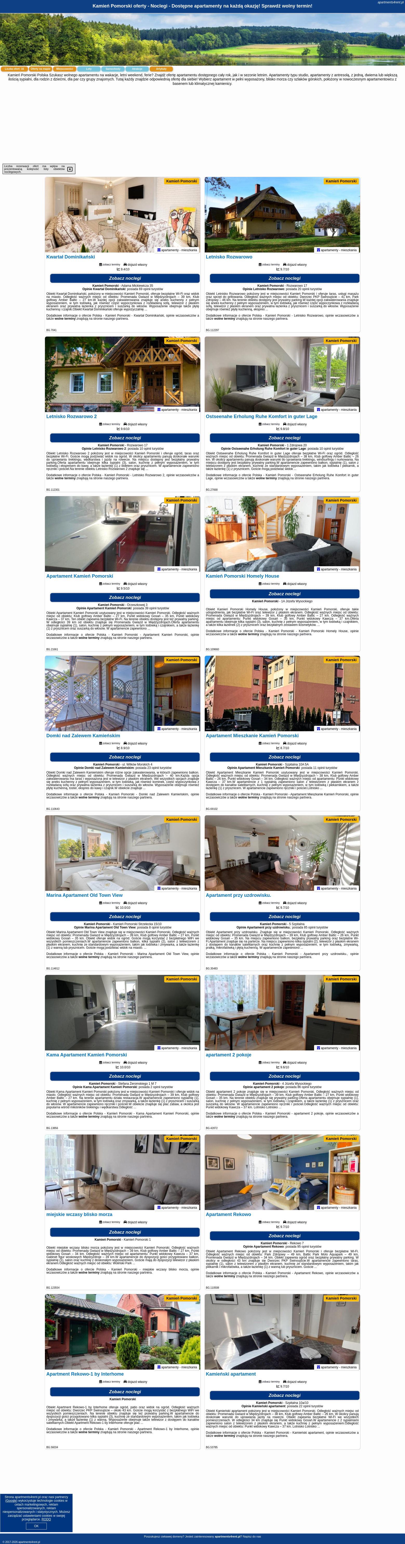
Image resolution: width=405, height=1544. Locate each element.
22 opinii (305, 1408)
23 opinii (153, 770)
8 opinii (154, 930)
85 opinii (310, 930)
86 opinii (303, 1089)
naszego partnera (116, 321)
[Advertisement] (202, 124)
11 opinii (319, 770)
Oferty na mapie (40, 68)
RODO (46, 1519)
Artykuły (161, 68)
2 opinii (155, 1089)
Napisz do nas (252, 1536)
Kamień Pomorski (181, 181)
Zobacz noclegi (125, 280)
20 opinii (303, 291)
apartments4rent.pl (391, 2)
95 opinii (303, 1249)
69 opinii (145, 291)
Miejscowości (64, 68)
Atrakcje (137, 68)
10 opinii (145, 451)
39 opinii (151, 610)
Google (11, 1500)
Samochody (113, 68)
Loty (88, 68)
